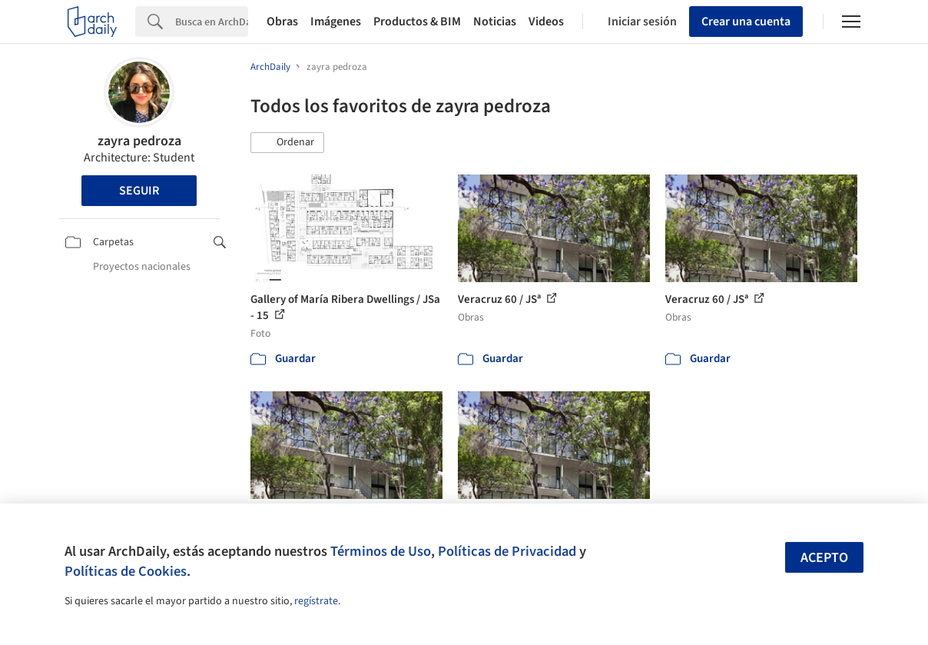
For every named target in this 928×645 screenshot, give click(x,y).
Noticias (494, 21)
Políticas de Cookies (126, 571)
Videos (546, 21)
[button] (287, 143)
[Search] (211, 21)
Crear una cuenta (745, 21)
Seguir (139, 190)
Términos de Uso (380, 551)
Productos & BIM (417, 21)
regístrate (316, 601)
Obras (282, 21)
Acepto (824, 557)
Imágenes (335, 21)
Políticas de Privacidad (507, 551)
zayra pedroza (139, 141)
